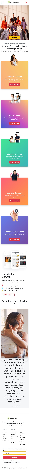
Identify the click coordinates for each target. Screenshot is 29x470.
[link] (14, 2)
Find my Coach (14, 37)
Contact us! (19, 423)
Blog (12, 438)
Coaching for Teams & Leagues (14, 433)
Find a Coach (14, 436)
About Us (5, 432)
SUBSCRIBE (14, 457)
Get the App (7, 295)
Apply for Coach (13, 441)
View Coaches (14, 84)
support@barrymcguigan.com (14, 425)
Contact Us (5, 440)
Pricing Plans (6, 438)
